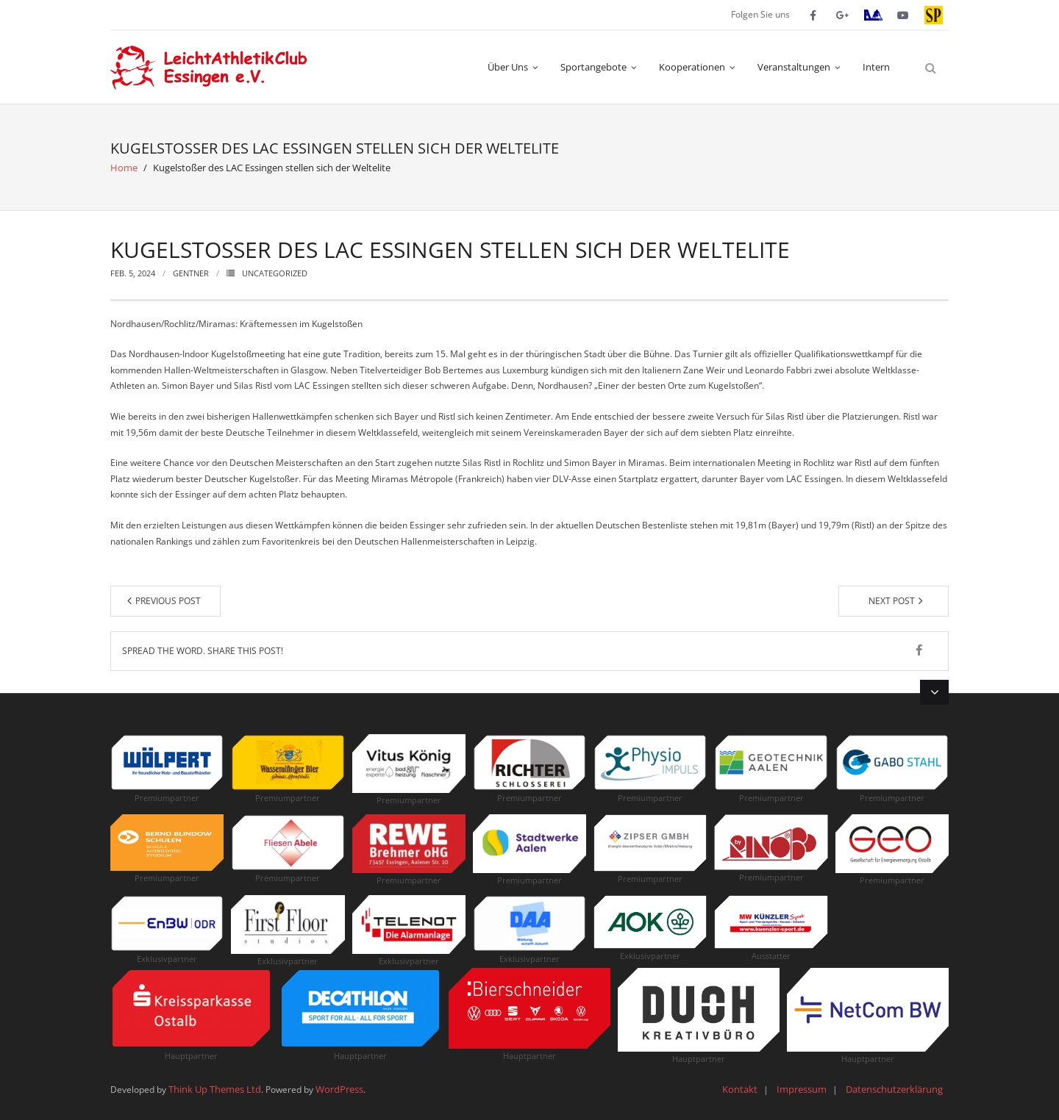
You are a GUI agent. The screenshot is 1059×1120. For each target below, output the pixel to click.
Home (124, 167)
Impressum (802, 1089)
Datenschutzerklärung (894, 1089)
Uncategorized (274, 273)
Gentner (191, 273)
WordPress (339, 1089)
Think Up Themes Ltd (214, 1089)
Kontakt (739, 1089)
